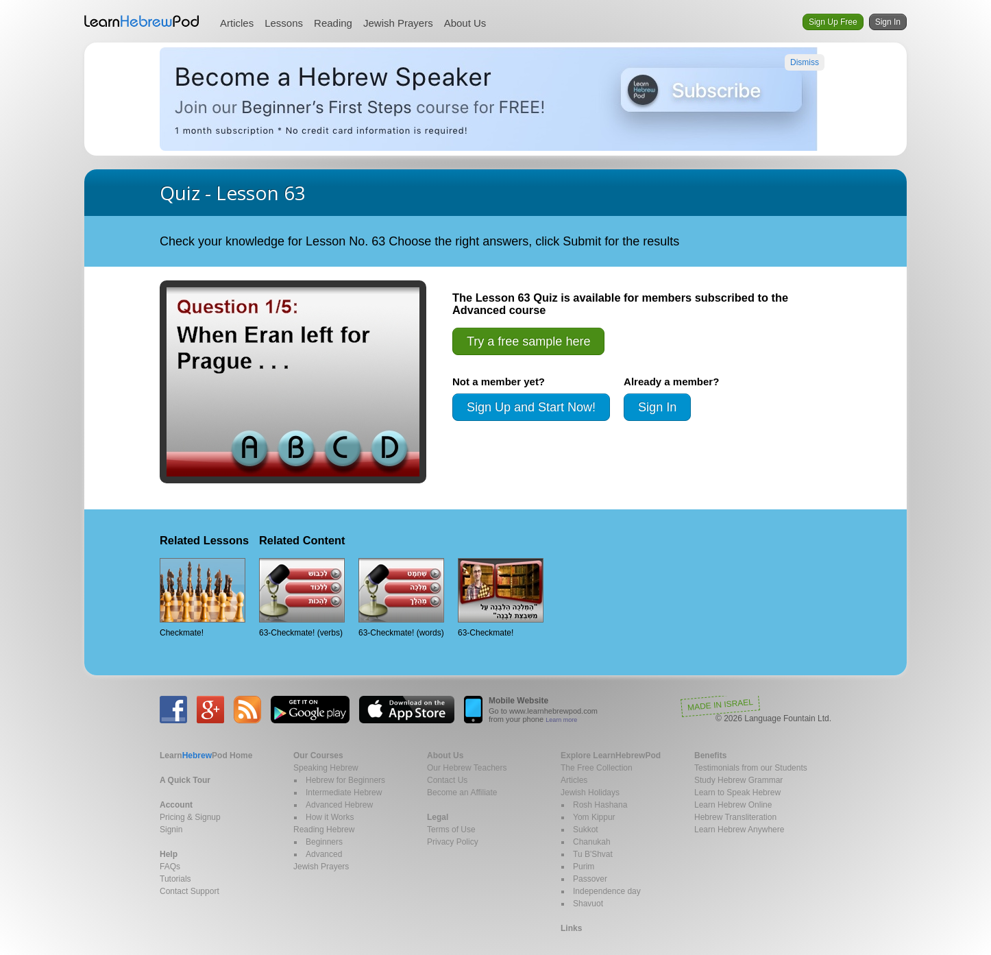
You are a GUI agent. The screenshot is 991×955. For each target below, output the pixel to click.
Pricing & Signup (190, 817)
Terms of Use (451, 829)
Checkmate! (202, 598)
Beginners (324, 842)
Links (571, 928)
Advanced (324, 854)
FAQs (170, 866)
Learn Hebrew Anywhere (739, 829)
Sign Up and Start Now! (531, 407)
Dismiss (804, 62)
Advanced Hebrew (339, 805)
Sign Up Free (833, 22)
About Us (465, 23)
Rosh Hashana (600, 805)
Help (169, 854)
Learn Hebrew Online (733, 805)
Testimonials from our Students (750, 768)
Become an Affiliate (462, 792)
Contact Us (447, 780)
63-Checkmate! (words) (401, 598)
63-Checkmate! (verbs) (302, 598)
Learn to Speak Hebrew (737, 792)
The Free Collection (597, 768)
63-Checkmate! (500, 598)
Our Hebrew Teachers (467, 768)
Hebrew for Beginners (345, 780)
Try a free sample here (528, 341)
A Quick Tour (185, 780)
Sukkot (585, 829)
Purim (583, 866)
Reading (333, 23)
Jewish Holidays (590, 792)
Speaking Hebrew (325, 768)
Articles (237, 23)
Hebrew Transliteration (735, 817)
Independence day (607, 891)
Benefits (710, 755)
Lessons (284, 23)
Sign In (888, 22)
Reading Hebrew (323, 829)
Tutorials (175, 879)
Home (206, 755)
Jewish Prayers (398, 23)
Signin (171, 829)
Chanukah (592, 842)
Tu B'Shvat (593, 854)
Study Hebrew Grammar (738, 780)
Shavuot (588, 903)
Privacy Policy (452, 842)
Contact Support (189, 891)
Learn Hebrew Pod (141, 21)
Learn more (561, 719)
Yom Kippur (594, 817)
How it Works (330, 817)
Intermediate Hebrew (344, 792)
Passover (590, 879)
